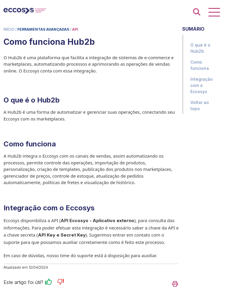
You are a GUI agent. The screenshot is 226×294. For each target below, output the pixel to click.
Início (9, 29)
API (75, 29)
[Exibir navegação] (214, 12)
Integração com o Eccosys (201, 85)
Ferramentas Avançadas (43, 29)
